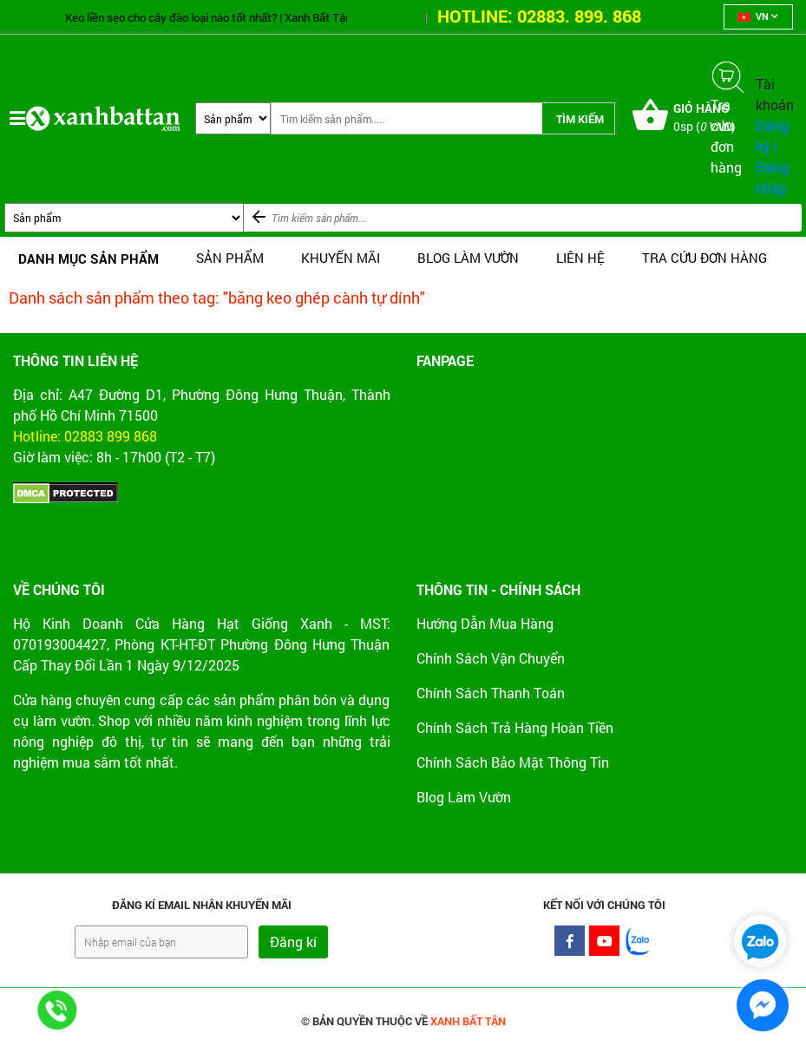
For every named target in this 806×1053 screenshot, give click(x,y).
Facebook (569, 945)
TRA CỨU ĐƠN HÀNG (704, 257)
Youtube (604, 945)
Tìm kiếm (580, 119)
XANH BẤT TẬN (468, 1021)
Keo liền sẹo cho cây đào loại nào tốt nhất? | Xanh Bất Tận (217, 17)
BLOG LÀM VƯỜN (468, 257)
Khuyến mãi (340, 257)
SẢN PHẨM (230, 257)
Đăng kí (293, 941)
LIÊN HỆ (580, 257)
